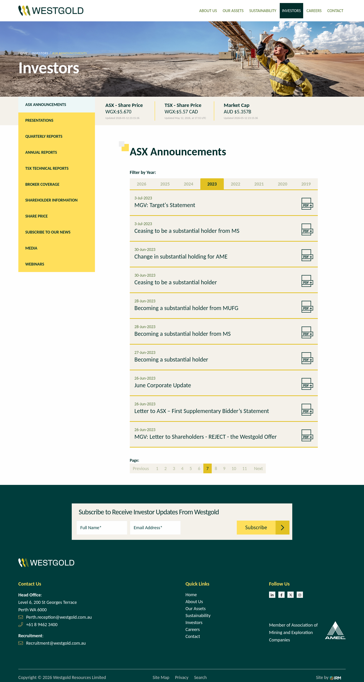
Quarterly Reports (43, 135)
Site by (328, 676)
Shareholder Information (51, 199)
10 (233, 467)
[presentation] (208, 525)
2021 (259, 182)
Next (258, 467)
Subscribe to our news (47, 230)
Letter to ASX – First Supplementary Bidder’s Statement (201, 409)
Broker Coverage (42, 183)
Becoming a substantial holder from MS (182, 332)
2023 (212, 182)
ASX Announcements (45, 103)
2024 (188, 182)
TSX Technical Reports (46, 167)
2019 (306, 182)
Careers (314, 10)
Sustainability (262, 10)
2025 (165, 182)
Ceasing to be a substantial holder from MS (186, 229)
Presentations (39, 119)
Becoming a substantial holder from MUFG (186, 306)
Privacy (181, 676)
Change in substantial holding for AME (181, 255)
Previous (141, 467)
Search (200, 676)
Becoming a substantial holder (171, 358)
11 (244, 467)
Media (31, 246)
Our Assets (233, 10)
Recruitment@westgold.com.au (56, 641)
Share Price (36, 214)
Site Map (161, 676)
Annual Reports (41, 151)
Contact (335, 10)
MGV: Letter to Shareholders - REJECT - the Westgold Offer (205, 435)
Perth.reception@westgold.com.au (59, 615)
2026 (141, 182)
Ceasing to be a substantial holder (175, 281)
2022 (235, 182)
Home (191, 593)
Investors (291, 10)
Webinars (34, 262)
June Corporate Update (162, 383)
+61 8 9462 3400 (42, 623)
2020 (282, 182)
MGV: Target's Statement (164, 203)
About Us (208, 10)
